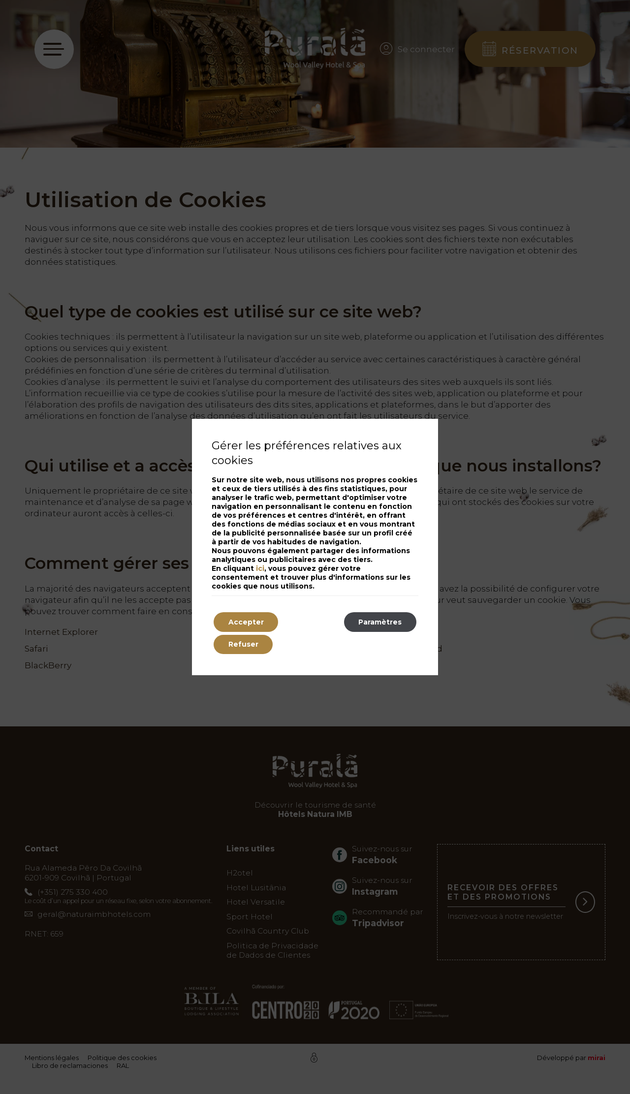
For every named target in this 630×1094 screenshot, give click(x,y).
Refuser (243, 644)
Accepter (246, 622)
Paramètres (380, 622)
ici (260, 568)
